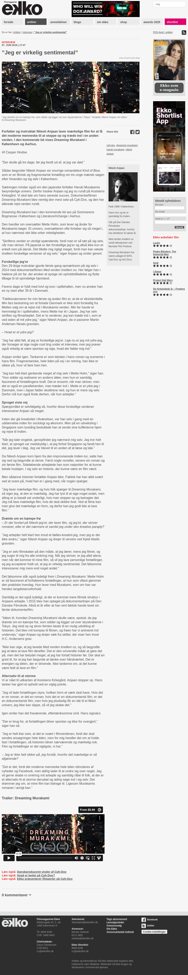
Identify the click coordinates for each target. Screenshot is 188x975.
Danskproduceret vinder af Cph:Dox (41, 871)
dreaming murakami (127, 145)
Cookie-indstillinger (154, 931)
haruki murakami (115, 149)
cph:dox (111, 145)
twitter (147, 926)
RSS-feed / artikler (163, 32)
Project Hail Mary (163, 280)
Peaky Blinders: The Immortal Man (164, 253)
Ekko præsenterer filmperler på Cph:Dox (45, 878)
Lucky (156, 243)
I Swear (157, 271)
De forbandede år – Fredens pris (169, 290)
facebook (149, 920)
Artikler (16, 32)
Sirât (156, 263)
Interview (27, 32)
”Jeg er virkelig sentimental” (50, 32)
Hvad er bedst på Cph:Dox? (36, 875)
